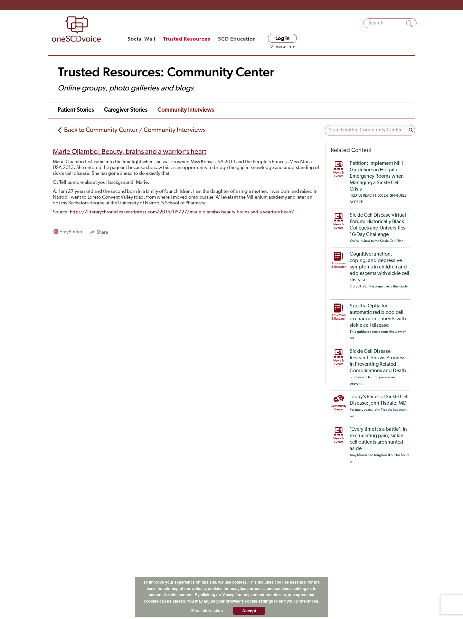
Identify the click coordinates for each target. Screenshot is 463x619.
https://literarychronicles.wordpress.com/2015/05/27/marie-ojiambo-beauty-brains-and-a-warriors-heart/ (182, 212)
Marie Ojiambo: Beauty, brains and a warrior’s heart (129, 151)
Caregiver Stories (125, 110)
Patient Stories (76, 110)
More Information (207, 610)
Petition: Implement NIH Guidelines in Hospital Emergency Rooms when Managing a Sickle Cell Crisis (377, 176)
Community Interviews (185, 110)
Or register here (282, 47)
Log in (282, 38)
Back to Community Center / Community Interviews (134, 130)
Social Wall (142, 39)
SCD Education (237, 39)
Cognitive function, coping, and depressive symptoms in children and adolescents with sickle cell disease (379, 267)
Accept (249, 610)
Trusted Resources (186, 39)
